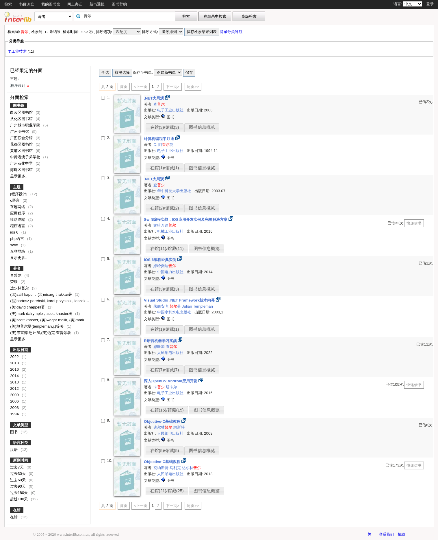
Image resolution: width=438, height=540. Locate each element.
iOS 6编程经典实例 (160, 260)
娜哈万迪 (164, 225)
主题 (17, 187)
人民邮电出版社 (171, 352)
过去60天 (18, 480)
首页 (123, 87)
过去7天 (17, 467)
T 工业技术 (18, 51)
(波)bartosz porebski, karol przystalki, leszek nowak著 (56, 301)
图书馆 (18, 105)
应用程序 (18, 213)
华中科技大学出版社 (174, 191)
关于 (371, 534)
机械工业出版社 (171, 231)
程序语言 (18, 226)
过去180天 (19, 493)
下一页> (172, 87)
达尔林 (162, 427)
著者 (17, 268)
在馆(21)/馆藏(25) (167, 490)
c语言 (15, 200)
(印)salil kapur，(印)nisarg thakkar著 (41, 294)
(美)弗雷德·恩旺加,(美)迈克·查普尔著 (41, 332)
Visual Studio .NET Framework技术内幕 (180, 300)
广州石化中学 (22, 163)
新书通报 (97, 4)
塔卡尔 (171, 387)
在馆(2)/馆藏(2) (164, 208)
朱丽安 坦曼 (167, 306)
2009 (15, 395)
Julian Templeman (197, 306)
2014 (15, 376)
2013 (15, 382)
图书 (14, 432)
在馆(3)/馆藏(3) (164, 127)
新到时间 (20, 460)
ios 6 (14, 232)
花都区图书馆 (22, 144)
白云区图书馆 (22, 112)
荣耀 (14, 282)
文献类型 (20, 425)
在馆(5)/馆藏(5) (164, 450)
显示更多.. (18, 176)
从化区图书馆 (22, 119)
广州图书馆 (20, 131)
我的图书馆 (50, 4)
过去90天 (18, 486)
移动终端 (18, 219)
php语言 (17, 238)
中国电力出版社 (171, 272)
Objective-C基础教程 (162, 421)
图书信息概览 (202, 127)
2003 (15, 407)
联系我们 (386, 534)
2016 (15, 369)
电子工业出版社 (171, 110)
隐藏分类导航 (231, 32)
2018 (15, 363)
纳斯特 (179, 427)
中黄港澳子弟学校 (25, 157)
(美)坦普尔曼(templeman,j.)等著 (37, 326)
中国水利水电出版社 (174, 312)
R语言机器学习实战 (161, 341)
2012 (15, 388)
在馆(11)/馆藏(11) (167, 248)
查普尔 (16, 275)
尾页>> (193, 87)
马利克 (176, 468)
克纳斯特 (161, 468)
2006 (15, 401)
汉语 (14, 449)
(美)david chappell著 (28, 307)
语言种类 (20, 442)
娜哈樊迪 (164, 266)
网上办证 (74, 4)
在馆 (17, 510)
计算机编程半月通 (159, 139)
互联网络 (18, 251)
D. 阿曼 (163, 144)
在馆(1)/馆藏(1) (164, 168)
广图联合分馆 (22, 138)
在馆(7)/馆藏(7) (164, 370)
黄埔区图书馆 (22, 150)
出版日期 (20, 350)
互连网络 (18, 207)
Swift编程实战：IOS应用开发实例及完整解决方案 (186, 219)
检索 (8, 4)
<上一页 (140, 87)
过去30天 (18, 473)
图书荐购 (119, 4)
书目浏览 (26, 4)
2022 (15, 357)
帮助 (401, 534)
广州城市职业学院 (25, 125)
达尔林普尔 (20, 288)
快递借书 (414, 223)
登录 (430, 4)
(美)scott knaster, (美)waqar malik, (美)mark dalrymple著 (58, 320)
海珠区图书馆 (22, 170)
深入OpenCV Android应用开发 (171, 381)
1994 (15, 414)
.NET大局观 (154, 98)
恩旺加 (159, 346)
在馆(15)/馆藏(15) (167, 410)
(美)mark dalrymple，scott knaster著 (41, 313)
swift (14, 245)
